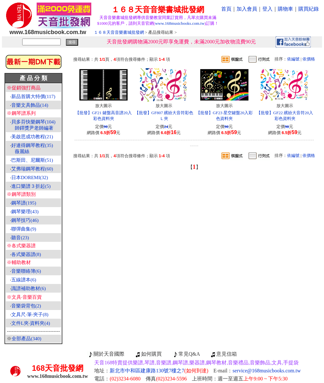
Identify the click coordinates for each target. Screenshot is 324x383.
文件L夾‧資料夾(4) (30, 323)
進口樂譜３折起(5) (31, 186)
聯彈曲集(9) (23, 229)
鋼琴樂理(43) (25, 211)
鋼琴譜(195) (23, 202)
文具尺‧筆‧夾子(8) (30, 314)
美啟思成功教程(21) (32, 136)
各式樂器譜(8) (26, 254)
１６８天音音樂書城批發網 (119, 32)
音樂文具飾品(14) (29, 105)
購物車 (285, 9)
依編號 (293, 59)
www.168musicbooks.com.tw (179, 23)
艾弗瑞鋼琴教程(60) (32, 168)
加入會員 (247, 9)
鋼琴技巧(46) (25, 220)
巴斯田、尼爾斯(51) (32, 160)
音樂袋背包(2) (26, 305)
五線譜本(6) (23, 279)
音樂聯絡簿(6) (26, 271)
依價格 (308, 59)
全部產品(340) (26, 338)
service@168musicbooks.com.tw (267, 370)
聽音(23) (20, 237)
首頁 (226, 9)
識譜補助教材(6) (28, 288)
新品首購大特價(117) (33, 96)
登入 (267, 9)
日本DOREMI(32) (29, 177)
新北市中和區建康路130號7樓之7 (159, 370)
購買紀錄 (308, 9)
